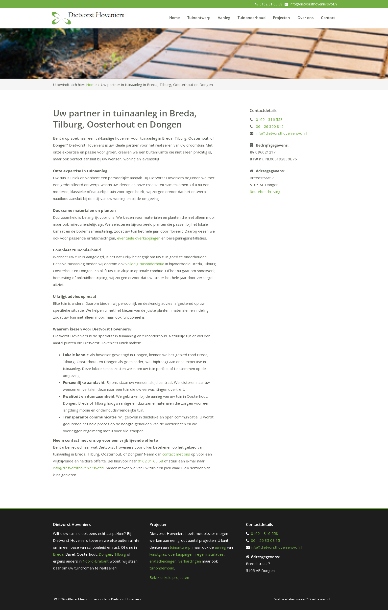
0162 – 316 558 (264, 533)
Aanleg (224, 17)
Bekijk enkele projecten (169, 577)
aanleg (220, 547)
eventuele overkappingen (138, 238)
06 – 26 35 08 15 (265, 540)
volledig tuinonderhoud (144, 263)
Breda (58, 554)
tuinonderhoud (161, 568)
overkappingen (181, 554)
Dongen (105, 554)
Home (174, 17)
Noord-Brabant (96, 561)
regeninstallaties (209, 554)
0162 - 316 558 (269, 119)
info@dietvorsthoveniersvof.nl (314, 4)
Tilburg (120, 554)
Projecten (281, 17)
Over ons (305, 17)
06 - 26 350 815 (270, 126)
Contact (328, 17)
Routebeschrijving (265, 191)
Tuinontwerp (198, 17)
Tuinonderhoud (252, 17)
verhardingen (189, 561)
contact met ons (176, 454)
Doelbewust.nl (319, 599)
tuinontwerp (180, 547)
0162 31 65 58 (271, 4)
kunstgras (157, 554)
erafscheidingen (162, 561)
